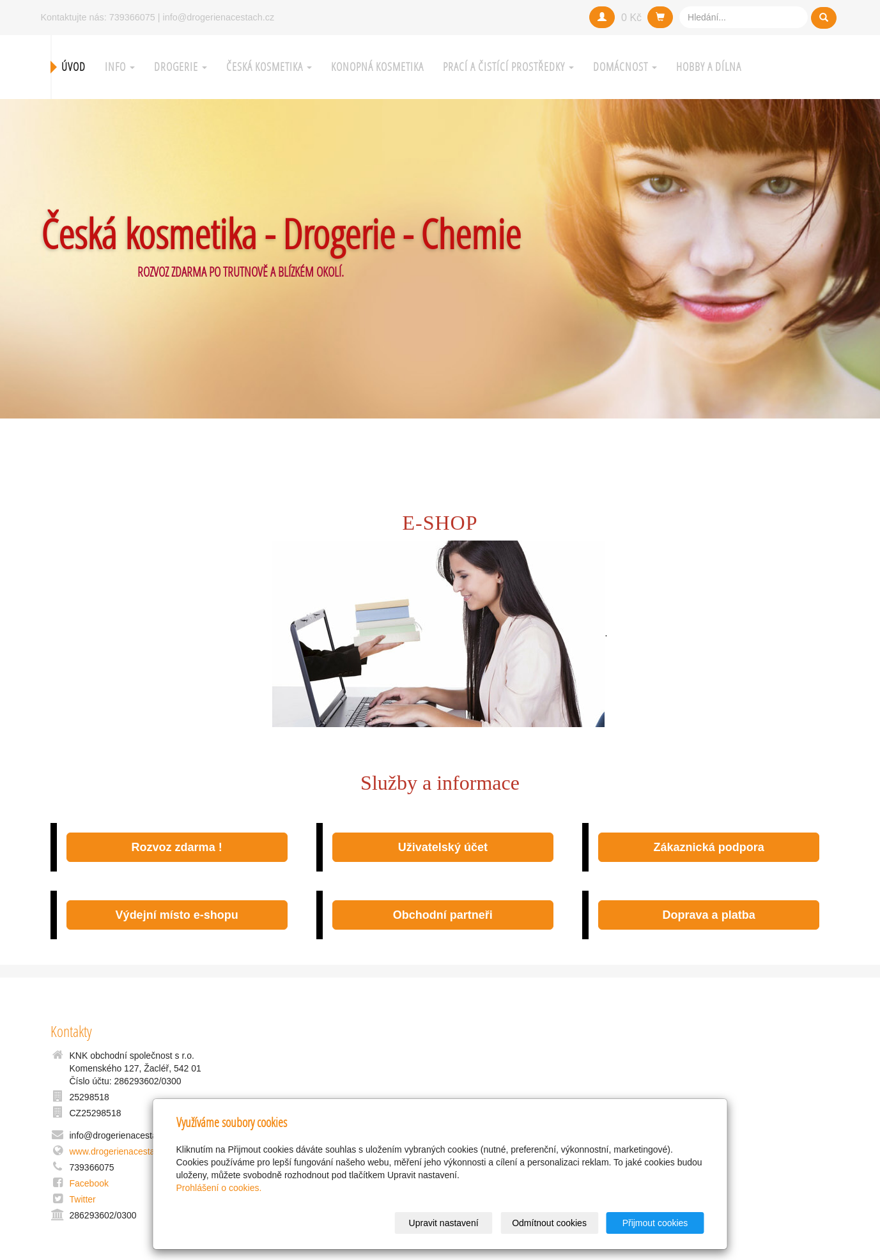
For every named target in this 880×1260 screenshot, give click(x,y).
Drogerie (180, 66)
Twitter (83, 1199)
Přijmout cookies (655, 1223)
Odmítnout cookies (549, 1223)
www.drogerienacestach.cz (123, 1151)
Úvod (73, 66)
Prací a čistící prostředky (508, 66)
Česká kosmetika (269, 66)
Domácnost (625, 66)
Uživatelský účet (443, 847)
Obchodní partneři (443, 915)
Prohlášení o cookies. (219, 1188)
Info (120, 66)
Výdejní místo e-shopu (177, 915)
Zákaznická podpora (709, 847)
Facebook (89, 1183)
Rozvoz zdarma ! (177, 847)
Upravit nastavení (444, 1223)
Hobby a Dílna (708, 66)
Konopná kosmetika (377, 66)
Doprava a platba (709, 915)
